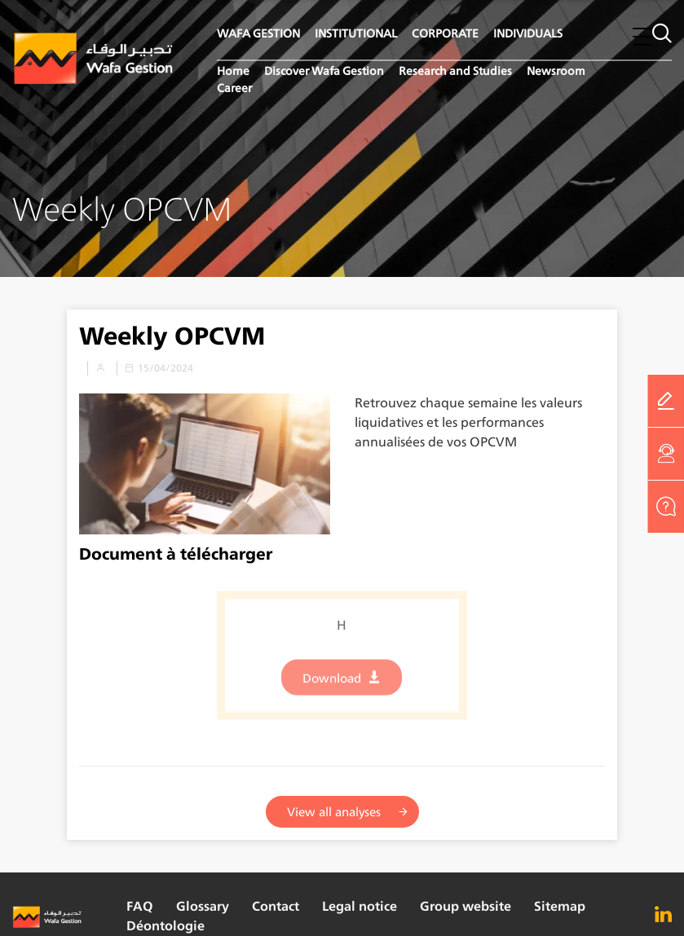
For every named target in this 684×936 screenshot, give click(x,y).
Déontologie (165, 926)
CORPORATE (445, 33)
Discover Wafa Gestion (324, 70)
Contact (275, 906)
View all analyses (334, 812)
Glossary (202, 906)
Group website (465, 906)
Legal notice (359, 906)
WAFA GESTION (258, 33)
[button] (642, 36)
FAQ (139, 906)
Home (233, 70)
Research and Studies (455, 70)
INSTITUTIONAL (356, 33)
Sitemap (559, 906)
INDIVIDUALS (528, 33)
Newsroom (556, 70)
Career (234, 87)
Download (331, 684)
